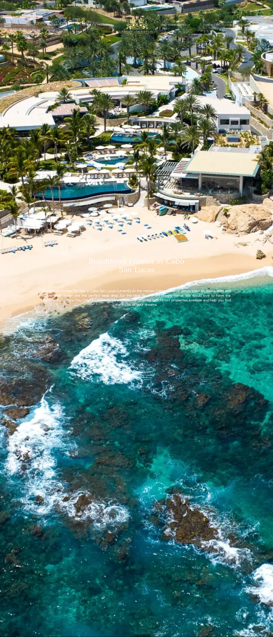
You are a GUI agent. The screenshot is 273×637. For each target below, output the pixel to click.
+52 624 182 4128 (239, 24)
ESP (264, 22)
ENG (264, 27)
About (30, 24)
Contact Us (211, 24)
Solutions (59, 25)
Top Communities (176, 25)
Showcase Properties (98, 24)
